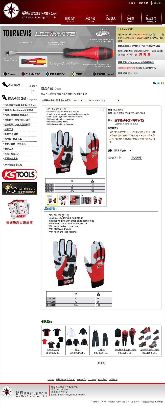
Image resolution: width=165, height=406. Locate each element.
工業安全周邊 (11, 158)
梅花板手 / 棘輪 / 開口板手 (17, 120)
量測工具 (9, 149)
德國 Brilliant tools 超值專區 (19, 110)
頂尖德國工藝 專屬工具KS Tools (20, 105)
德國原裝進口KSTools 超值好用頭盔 (136, 62)
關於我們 (71, 17)
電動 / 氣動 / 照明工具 (15, 144)
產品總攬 (91, 17)
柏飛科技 (159, 401)
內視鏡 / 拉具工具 (13, 139)
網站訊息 (111, 17)
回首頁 (132, 5)
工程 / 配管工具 (12, 153)
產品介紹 (70, 379)
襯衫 (77, 349)
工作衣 (101, 349)
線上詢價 (131, 17)
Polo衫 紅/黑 (53, 349)
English (155, 5)
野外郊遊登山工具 (13, 164)
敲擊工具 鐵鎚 (11, 134)
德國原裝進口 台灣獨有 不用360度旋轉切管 (139, 45)
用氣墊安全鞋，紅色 (149, 349)
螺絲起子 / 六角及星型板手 (17, 124)
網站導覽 (143, 5)
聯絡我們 (151, 17)
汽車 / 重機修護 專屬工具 (17, 115)
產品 (43, 93)
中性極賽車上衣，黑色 (125, 349)
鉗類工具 (9, 129)
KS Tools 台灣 (125, 29)
